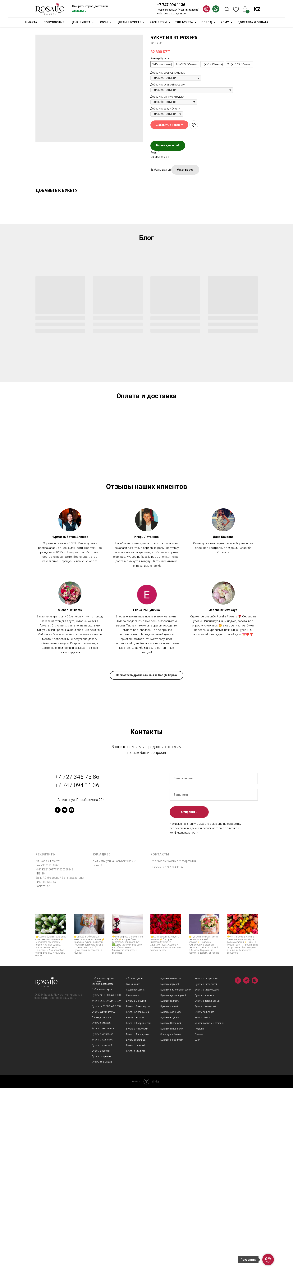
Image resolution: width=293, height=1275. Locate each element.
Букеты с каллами (169, 1187)
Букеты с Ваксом (135, 1204)
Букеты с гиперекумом (206, 1165)
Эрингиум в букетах (170, 1221)
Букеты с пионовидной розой (175, 1176)
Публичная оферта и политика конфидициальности (103, 1168)
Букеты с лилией (169, 1193)
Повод (207, 22)
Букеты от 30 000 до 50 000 (106, 1193)
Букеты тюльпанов (204, 1198)
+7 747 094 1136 (171, 4)
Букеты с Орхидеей (136, 1187)
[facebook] (58, 996)
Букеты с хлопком (135, 1237)
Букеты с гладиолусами (207, 1176)
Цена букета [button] (81, 22)
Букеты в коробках (101, 1209)
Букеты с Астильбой (170, 1198)
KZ (257, 9)
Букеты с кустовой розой (173, 1182)
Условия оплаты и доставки (209, 1210)
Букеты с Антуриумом (137, 1221)
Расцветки (159, 22)
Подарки (199, 1215)
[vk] (64, 996)
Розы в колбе (133, 1171)
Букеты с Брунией (169, 1204)
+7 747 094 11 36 (77, 971)
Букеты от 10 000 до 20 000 (106, 1181)
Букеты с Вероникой (170, 1210)
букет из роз (185, 169)
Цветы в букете (129, 22)
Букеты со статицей (136, 1226)
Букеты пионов (202, 1204)
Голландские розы (101, 1204)
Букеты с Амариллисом (138, 1210)
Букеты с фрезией (135, 1232)
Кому (225, 22)
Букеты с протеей (101, 1237)
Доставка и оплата (252, 22)
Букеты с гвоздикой (170, 1165)
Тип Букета (184, 22)
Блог (197, 1226)
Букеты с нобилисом (102, 1226)
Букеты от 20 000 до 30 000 (106, 1187)
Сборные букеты (134, 1165)
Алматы (78, 11)
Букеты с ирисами (204, 1182)
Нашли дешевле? (167, 145)
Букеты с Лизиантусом (138, 1193)
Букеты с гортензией (205, 1193)
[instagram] (71, 996)
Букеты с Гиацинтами (171, 1215)
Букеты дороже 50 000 (103, 1198)
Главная (199, 1221)
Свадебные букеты (135, 1176)
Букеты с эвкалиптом (171, 1226)
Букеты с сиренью (101, 1243)
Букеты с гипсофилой (206, 1171)
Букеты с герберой (169, 1171)
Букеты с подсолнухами (207, 1187)
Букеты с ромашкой (102, 1232)
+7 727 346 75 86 (77, 963)
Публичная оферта (102, 1176)
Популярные (54, 22)
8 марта (31, 22)
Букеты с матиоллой (102, 1220)
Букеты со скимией (102, 1248)
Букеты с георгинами (103, 1215)
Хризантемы (132, 1182)
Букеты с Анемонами (137, 1215)
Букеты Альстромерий (137, 1198)
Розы (104, 22)
